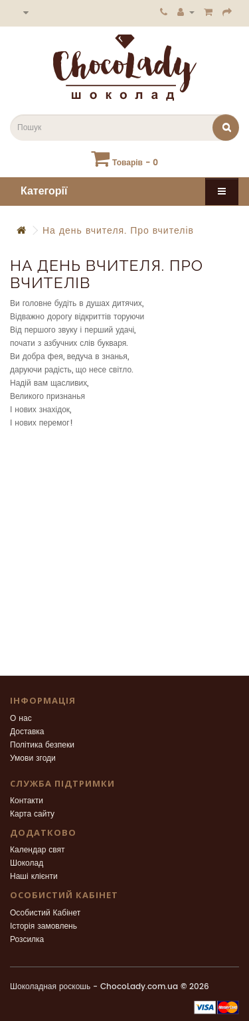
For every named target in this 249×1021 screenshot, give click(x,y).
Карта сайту (32, 814)
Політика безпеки (42, 745)
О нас (21, 718)
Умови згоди (33, 758)
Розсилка (27, 939)
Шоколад (26, 863)
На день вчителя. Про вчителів (118, 230)
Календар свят (37, 850)
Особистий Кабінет (45, 913)
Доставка (27, 732)
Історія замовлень (43, 926)
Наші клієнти (34, 876)
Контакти (26, 801)
